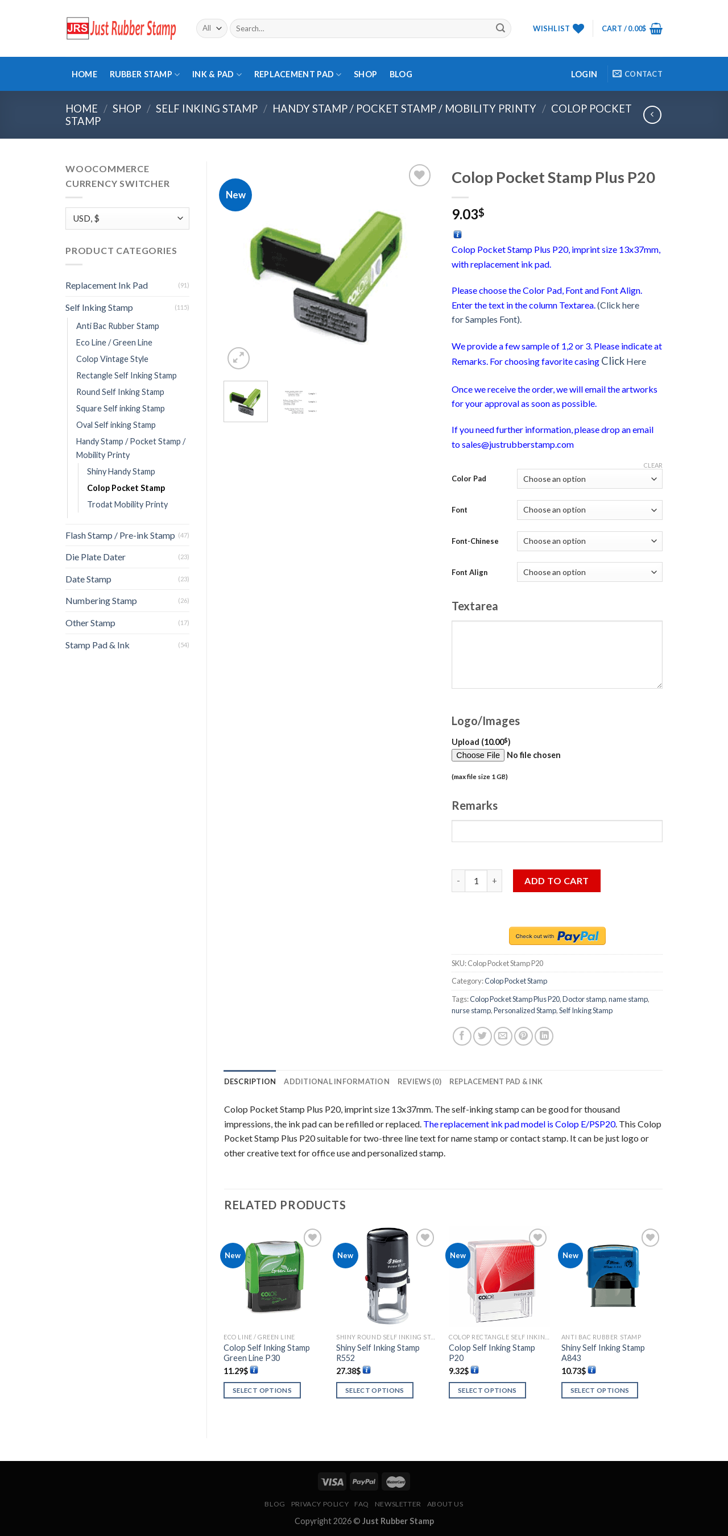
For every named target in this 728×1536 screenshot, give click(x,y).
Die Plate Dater (95, 556)
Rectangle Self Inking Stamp (126, 375)
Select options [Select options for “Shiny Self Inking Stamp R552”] (374, 1390)
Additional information (337, 1081)
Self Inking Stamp (207, 108)
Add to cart (556, 880)
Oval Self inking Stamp (116, 425)
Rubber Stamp (145, 74)
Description (250, 1081)
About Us (445, 1504)
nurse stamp (471, 1010)
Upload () (529, 759)
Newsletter (398, 1504)
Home (84, 74)
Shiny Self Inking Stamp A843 (603, 1353)
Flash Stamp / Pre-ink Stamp (120, 535)
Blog (401, 74)
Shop (365, 74)
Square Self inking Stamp (120, 408)
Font (460, 509)
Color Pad (469, 478)
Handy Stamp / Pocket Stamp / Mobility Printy (404, 108)
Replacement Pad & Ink (496, 1081)
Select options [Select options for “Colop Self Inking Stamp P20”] (487, 1390)
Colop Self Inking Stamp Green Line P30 (267, 1353)
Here (623, 361)
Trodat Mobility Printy (127, 504)
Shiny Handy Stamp (121, 471)
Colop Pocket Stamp (126, 488)
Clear (653, 465)
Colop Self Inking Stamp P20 (492, 1353)
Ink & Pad (217, 74)
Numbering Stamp (101, 600)
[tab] (250, 1081)
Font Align (469, 572)
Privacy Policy (320, 1504)
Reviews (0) (419, 1081)
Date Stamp (88, 578)
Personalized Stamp (525, 1010)
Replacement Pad (298, 74)
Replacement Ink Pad (106, 285)
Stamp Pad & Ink (97, 644)
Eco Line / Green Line (114, 342)
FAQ (361, 1504)
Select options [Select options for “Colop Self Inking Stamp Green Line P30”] (262, 1390)
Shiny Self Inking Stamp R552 (378, 1353)
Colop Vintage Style (112, 359)
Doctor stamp (584, 999)
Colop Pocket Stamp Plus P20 (515, 999)
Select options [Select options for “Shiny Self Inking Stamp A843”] (600, 1390)
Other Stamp (90, 622)
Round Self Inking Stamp (120, 392)
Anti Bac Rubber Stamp (117, 326)
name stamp (628, 999)
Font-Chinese (475, 541)
